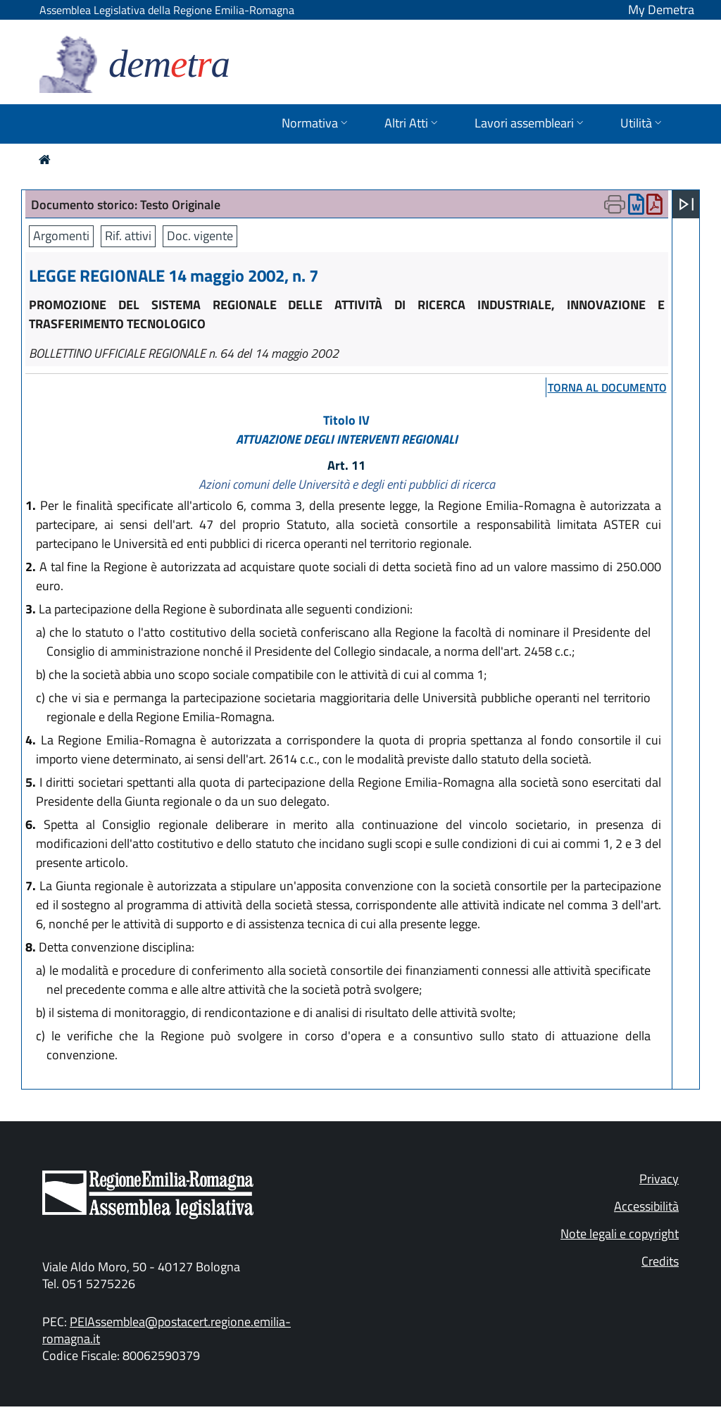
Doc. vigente (200, 235)
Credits (660, 1261)
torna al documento (607, 387)
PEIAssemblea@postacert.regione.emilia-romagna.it (166, 1330)
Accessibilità (646, 1206)
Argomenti (61, 235)
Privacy (659, 1178)
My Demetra (661, 9)
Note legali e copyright (619, 1233)
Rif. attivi (128, 235)
